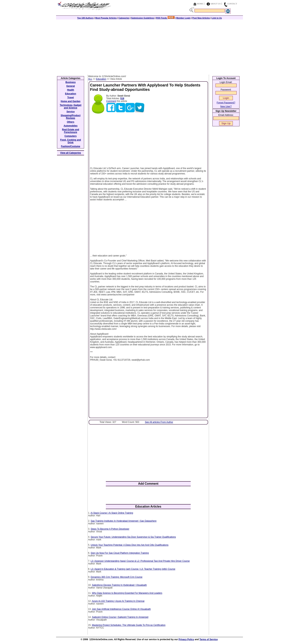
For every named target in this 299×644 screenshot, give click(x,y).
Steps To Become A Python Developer (110, 529)
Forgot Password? (226, 102)
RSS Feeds (165, 18)
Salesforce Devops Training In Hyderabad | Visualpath (119, 585)
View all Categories (70, 153)
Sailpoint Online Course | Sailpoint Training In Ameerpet (120, 617)
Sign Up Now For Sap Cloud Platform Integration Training (120, 553)
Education (101, 79)
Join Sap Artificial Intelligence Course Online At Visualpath (121, 609)
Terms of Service (208, 639)
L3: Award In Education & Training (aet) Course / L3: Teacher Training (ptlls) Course (133, 569)
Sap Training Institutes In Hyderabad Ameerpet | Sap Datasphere (123, 521)
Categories (123, 18)
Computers (70, 136)
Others (70, 122)
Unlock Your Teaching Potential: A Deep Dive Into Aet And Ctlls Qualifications (129, 545)
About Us (215, 3)
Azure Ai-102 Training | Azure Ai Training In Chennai (118, 601)
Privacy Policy (186, 639)
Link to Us (217, 18)
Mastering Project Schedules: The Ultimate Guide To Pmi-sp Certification (129, 625)
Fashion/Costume (70, 146)
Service (71, 111)
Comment (111, 101)
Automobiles (71, 125)
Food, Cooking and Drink (70, 141)
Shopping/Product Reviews (70, 116)
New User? (225, 106)
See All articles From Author (159, 422)
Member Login (183, 18)
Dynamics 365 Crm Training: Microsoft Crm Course (116, 577)
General (70, 86)
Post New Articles (201, 18)
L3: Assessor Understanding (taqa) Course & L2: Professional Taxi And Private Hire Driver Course (140, 561)
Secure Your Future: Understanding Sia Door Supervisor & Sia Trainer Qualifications (133, 537)
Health (70, 90)
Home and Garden (70, 101)
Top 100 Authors (85, 18)
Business (70, 82)
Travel (70, 97)
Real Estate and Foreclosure (70, 131)
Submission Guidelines (142, 18)
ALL (90, 79)
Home (200, 3)
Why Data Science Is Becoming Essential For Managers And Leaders (127, 593)
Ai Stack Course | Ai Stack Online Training (112, 513)
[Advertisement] (149, 46)
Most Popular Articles (106, 18)
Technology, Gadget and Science (70, 106)
